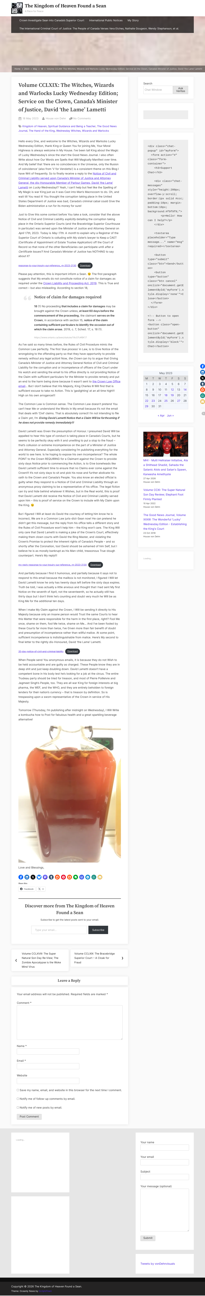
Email (21, 1061)
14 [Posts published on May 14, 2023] (185, 389)
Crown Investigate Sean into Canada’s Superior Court (51, 20)
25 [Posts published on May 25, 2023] (166, 400)
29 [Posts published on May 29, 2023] (146, 406)
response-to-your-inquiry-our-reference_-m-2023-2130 (47, 265)
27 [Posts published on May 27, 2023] (178, 400)
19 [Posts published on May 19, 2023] (172, 395)
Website (22, 1075)
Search (147, 83)
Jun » (170, 415)
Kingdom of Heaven (34, 126)
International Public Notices (106, 20)
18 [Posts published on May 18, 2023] (165, 395)
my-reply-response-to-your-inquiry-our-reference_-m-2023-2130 (52, 564)
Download (85, 265)
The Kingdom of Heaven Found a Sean (65, 6)
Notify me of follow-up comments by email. (47, 1099)
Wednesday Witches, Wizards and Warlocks (82, 130)
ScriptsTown (45, 1291)
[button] (20, 877)
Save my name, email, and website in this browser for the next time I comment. (71, 1090)
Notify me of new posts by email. (41, 1108)
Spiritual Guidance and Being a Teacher (72, 126)
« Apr (161, 415)
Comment (24, 1003)
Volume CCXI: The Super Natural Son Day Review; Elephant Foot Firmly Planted (164, 494)
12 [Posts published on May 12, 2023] (172, 389)
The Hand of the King (42, 130)
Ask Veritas (180, 90)
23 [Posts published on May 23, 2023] (153, 400)
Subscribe (98, 929)
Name (22, 1046)
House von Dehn (56, 118)
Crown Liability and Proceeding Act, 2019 (70, 283)
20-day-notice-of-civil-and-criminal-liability (41, 651)
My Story (133, 20)
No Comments (82, 118)
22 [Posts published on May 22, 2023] (146, 400)
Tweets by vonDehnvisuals (157, 1264)
